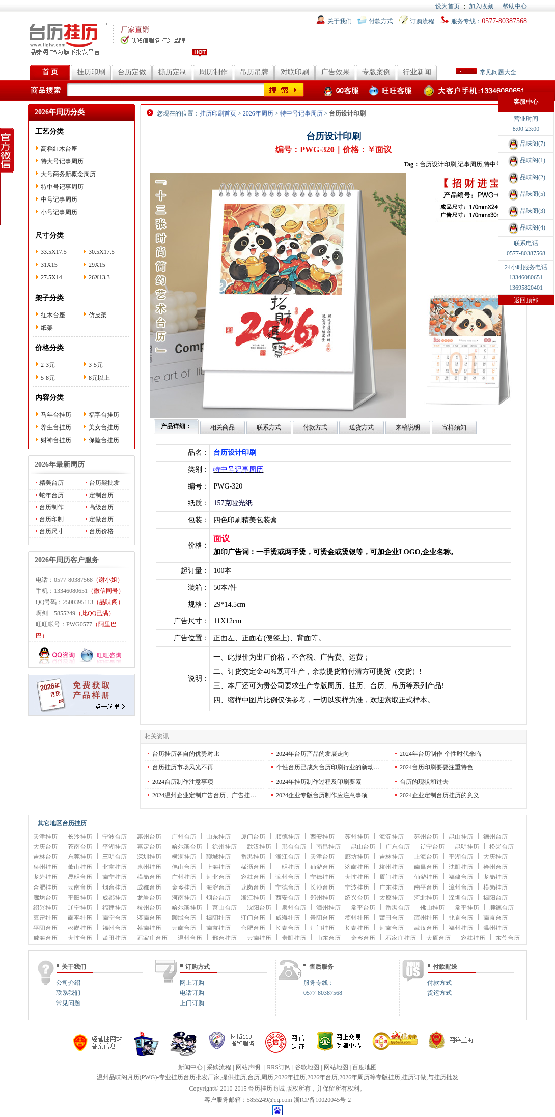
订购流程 (422, 21)
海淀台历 (218, 887)
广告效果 (335, 72)
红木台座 (53, 315)
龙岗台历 (253, 887)
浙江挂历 (253, 897)
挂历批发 (446, 1077)
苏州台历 (426, 836)
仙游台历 (322, 867)
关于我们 (339, 21)
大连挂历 (357, 877)
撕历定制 (172, 72)
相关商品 (222, 427)
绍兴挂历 (45, 907)
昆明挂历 (467, 846)
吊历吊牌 (254, 72)
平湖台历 (461, 857)
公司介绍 (68, 982)
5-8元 (48, 377)
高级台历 (101, 507)
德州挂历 (357, 918)
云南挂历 (259, 938)
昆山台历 (363, 846)
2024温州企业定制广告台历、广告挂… (204, 795)
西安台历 (287, 897)
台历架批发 (104, 482)
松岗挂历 (80, 928)
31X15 (49, 264)
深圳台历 (461, 897)
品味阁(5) (526, 193)
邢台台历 (294, 846)
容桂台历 (253, 877)
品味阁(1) (526, 160)
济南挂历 (357, 867)
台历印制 (51, 519)
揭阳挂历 (218, 918)
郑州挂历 (322, 897)
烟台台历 (218, 897)
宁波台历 (114, 836)
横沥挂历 (184, 857)
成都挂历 (114, 897)
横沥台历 (253, 867)
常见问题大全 (486, 72)
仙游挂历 (426, 877)
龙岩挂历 (45, 877)
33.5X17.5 (54, 251)
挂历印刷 (91, 72)
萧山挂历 (80, 867)
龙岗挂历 (495, 877)
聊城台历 (184, 918)
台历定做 (132, 72)
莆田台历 (391, 918)
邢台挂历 (224, 938)
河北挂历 (426, 897)
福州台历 (114, 928)
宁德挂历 (322, 877)
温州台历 (190, 938)
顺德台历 (501, 907)
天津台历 (322, 857)
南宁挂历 (114, 877)
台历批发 (195, 1077)
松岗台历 (501, 846)
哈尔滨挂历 (187, 907)
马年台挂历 (56, 414)
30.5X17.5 (102, 251)
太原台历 (438, 938)
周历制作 (213, 72)
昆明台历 (80, 877)
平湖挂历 (114, 846)
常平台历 (363, 907)
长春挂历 (357, 928)
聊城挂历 (218, 857)
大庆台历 (45, 846)
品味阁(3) (526, 210)
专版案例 (376, 72)
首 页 (50, 72)
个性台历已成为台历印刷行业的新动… (328, 767)
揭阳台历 (495, 897)
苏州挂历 (357, 836)
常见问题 (68, 1003)
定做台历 (101, 519)
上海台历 (426, 857)
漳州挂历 (328, 907)
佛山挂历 (432, 907)
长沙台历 (322, 887)
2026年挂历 (290, 1077)
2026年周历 (258, 113)
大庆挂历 (495, 857)
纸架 (47, 327)
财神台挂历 (56, 440)
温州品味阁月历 (118, 1077)
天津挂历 (45, 836)
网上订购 (192, 982)
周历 (267, 1077)
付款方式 (381, 21)
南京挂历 (218, 928)
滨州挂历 (426, 918)
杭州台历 (149, 907)
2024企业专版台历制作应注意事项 (322, 795)
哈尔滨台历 (187, 846)
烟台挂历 (114, 887)
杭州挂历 (391, 867)
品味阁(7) (526, 143)
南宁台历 (114, 918)
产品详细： (176, 426)
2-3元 (48, 364)
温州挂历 (495, 928)
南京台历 (495, 918)
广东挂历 (391, 887)
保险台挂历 (104, 440)
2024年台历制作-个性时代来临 (440, 753)
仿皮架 (98, 315)
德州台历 (495, 836)
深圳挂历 (149, 857)
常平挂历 (467, 907)
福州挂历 (461, 928)
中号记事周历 (59, 199)
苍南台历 (80, 846)
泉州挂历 (45, 867)
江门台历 (253, 918)
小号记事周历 (59, 212)
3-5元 (96, 364)
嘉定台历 (149, 846)
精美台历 (51, 482)
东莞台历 (507, 938)
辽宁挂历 (80, 907)
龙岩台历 (149, 897)
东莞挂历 (80, 857)
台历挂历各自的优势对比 (185, 753)
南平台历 (426, 887)
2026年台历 (322, 1077)
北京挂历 (114, 867)
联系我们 (68, 992)
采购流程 (219, 1067)
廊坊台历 (45, 897)
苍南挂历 (149, 928)
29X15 (97, 264)
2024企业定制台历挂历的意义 (439, 795)
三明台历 (114, 857)
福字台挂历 (104, 414)
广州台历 (184, 836)
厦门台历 (253, 836)
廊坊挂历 (357, 857)
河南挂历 (184, 897)
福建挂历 (114, 907)
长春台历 (287, 928)
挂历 (240, 1077)
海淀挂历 (391, 836)
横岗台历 (149, 877)
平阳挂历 (80, 897)
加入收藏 (481, 6)
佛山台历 (184, 867)
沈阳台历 (259, 907)
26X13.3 (99, 277)
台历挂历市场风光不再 (182, 767)
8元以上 (99, 377)
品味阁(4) (526, 227)
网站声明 (248, 1067)
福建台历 (461, 877)
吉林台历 (45, 857)
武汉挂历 (259, 846)
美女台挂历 (104, 427)
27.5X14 (51, 277)
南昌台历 (426, 867)
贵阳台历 (322, 918)
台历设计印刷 (438, 164)
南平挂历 (80, 918)
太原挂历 (391, 897)
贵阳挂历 (294, 938)
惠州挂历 (149, 867)
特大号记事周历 (62, 161)
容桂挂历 (473, 938)
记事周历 (470, 164)
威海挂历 (287, 918)
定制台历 (101, 495)
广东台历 (397, 846)
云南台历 (80, 887)
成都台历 (149, 887)
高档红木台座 (59, 148)
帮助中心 (515, 6)
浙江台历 (287, 857)
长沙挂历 (80, 836)
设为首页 (447, 6)
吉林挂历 (391, 857)
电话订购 (192, 992)
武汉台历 (426, 928)
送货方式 (361, 427)
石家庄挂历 (400, 938)
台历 (253, 1077)
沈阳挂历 (461, 867)
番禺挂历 (253, 857)
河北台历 (218, 877)
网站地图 (336, 1067)
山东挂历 (218, 836)
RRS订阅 (279, 1067)
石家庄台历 (152, 938)
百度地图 (364, 1067)
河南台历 (391, 928)
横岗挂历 (495, 887)
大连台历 (80, 938)
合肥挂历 (45, 887)
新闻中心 (190, 1067)
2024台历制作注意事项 (182, 781)
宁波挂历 (357, 887)
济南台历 (149, 918)
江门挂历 (322, 928)
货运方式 (439, 992)
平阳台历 (45, 928)
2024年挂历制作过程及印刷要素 (319, 781)
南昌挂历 (328, 846)
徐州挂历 (224, 846)
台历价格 (101, 531)
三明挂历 (287, 867)
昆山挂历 (461, 836)
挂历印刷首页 (218, 113)
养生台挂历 (56, 427)
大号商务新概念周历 (68, 174)
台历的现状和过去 (424, 781)
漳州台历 (461, 887)
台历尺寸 (51, 531)
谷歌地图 (307, 1067)
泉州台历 (294, 907)
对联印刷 (295, 72)
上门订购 (192, 1003)
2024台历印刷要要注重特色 (436, 767)
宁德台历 (287, 887)
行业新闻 (417, 72)
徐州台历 (495, 867)
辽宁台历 (432, 846)
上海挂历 (218, 867)
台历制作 (51, 507)
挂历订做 (414, 1077)
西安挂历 (322, 836)
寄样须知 (454, 427)
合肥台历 (253, 928)
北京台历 (461, 918)
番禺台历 (397, 907)
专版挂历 (388, 1077)
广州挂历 (184, 877)
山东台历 (328, 938)
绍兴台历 (357, 897)
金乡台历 (363, 938)
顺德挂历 (287, 836)
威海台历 (45, 938)
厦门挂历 (391, 877)
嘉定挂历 (45, 918)
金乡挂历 (184, 887)
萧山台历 (224, 907)
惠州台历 (149, 836)
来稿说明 (408, 427)
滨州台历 (287, 877)
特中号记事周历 (62, 186)
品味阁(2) (526, 177)
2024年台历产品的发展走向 (312, 753)
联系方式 (269, 427)
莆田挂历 (114, 938)
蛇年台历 (51, 495)
